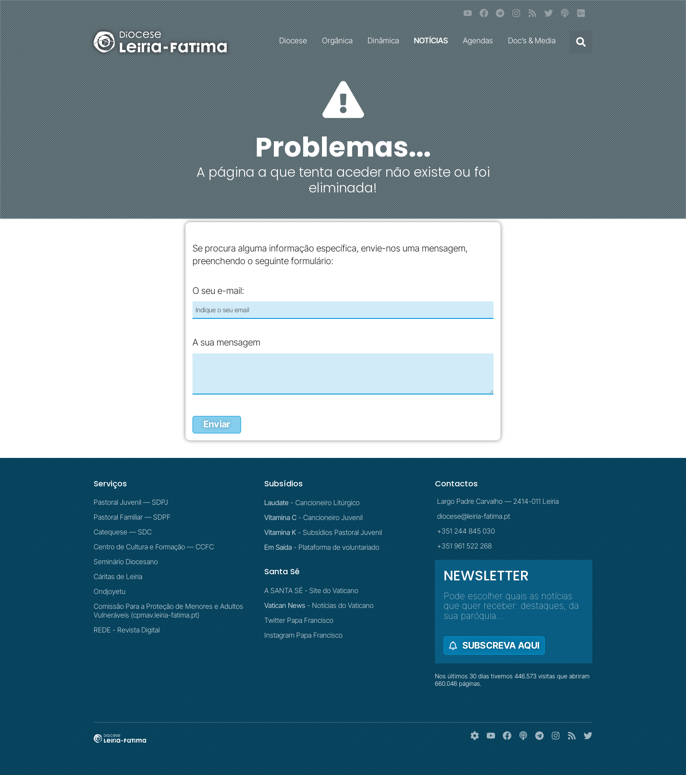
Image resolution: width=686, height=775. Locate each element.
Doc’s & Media (534, 40)
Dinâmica (385, 40)
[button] (581, 42)
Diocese (295, 40)
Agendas (480, 40)
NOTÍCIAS (433, 40)
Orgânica (339, 40)
